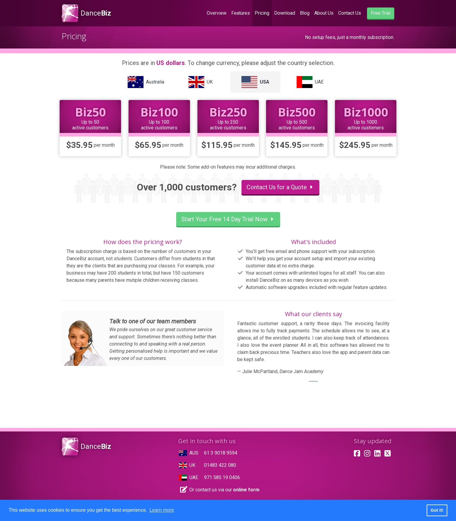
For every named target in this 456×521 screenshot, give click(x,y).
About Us (323, 13)
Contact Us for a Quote (280, 187)
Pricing (262, 13)
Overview (218, 12)
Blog (304, 13)
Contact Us (349, 13)
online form (246, 490)
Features (240, 13)
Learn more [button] (162, 510)
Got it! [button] (437, 510)
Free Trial (380, 13)
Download (284, 13)
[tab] (146, 82)
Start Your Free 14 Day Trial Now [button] (228, 219)
